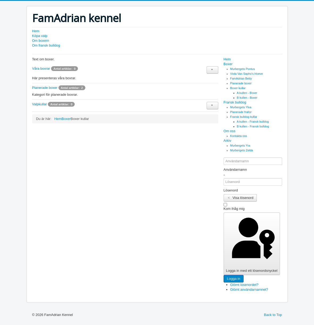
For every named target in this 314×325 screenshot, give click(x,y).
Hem (35, 31)
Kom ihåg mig (234, 209)
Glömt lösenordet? (244, 285)
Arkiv (227, 141)
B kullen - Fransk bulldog (253, 126)
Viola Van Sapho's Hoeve (246, 73)
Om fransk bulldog (46, 45)
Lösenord (231, 190)
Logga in (233, 279)
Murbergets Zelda (241, 150)
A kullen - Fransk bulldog (253, 121)
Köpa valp (40, 36)
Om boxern (40, 41)
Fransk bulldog (235, 102)
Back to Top (273, 315)
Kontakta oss (238, 136)
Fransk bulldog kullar (243, 116)
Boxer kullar (238, 88)
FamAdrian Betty (241, 78)
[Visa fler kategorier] (212, 70)
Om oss (230, 131)
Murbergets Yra (240, 145)
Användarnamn (235, 170)
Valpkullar (39, 104)
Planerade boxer (44, 88)
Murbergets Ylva (241, 107)
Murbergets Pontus (242, 68)
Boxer (228, 64)
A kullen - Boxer (247, 92)
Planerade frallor (241, 112)
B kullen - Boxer (247, 97)
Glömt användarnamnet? (249, 289)
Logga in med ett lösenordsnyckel (251, 243)
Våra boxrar (41, 68)
